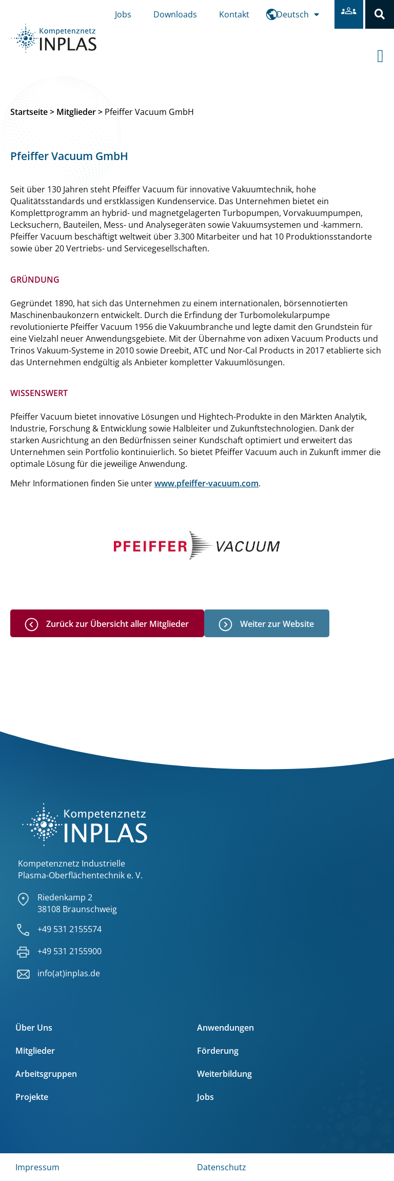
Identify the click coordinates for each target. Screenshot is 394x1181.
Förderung (218, 1051)
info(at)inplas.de (68, 973)
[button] (379, 14)
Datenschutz (221, 1167)
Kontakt (234, 14)
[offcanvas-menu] (385, 47)
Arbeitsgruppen (46, 1074)
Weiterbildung (224, 1074)
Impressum (37, 1167)
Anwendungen (225, 1027)
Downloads (175, 14)
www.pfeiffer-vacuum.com (206, 483)
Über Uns (33, 1027)
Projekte (31, 1097)
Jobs (123, 14)
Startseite (29, 112)
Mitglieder (76, 112)
